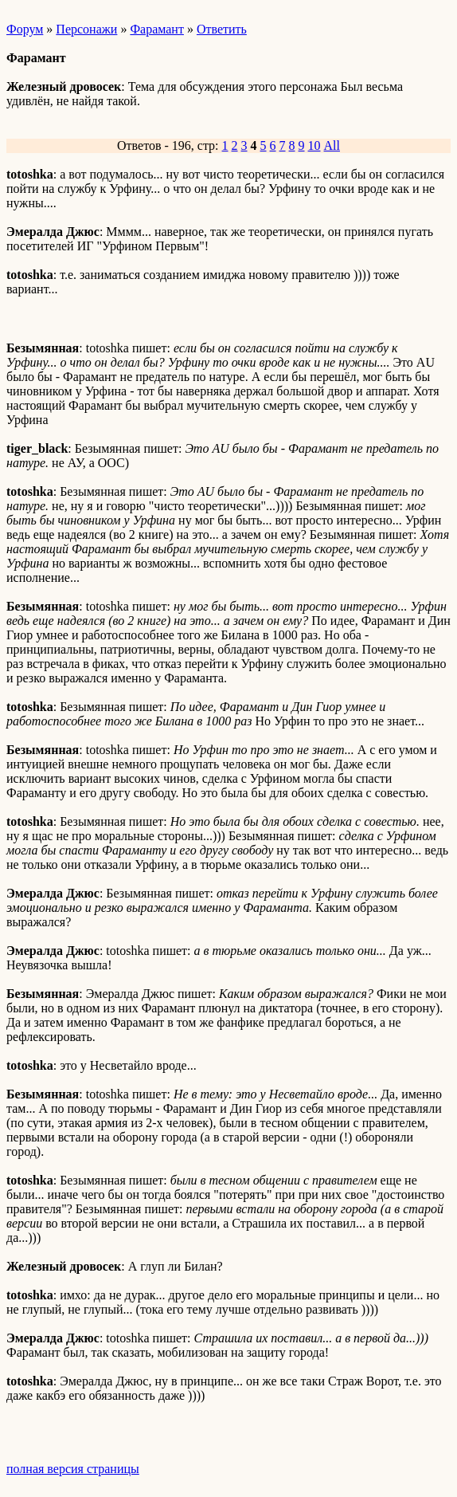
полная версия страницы (72, 1468)
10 (314, 145)
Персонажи (86, 29)
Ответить (222, 29)
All (332, 145)
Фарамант (157, 29)
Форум (24, 29)
